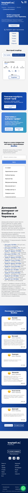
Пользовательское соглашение (6, 488)
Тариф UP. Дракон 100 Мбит (12, 251)
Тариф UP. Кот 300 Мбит (11, 276)
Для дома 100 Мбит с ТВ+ (12, 254)
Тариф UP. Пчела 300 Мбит (12, 266)
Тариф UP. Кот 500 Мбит (11, 279)
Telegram (14, 458)
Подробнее (14, 77)
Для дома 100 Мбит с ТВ (12, 248)
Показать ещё (8, 425)
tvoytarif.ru (7, 2)
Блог (2, 476)
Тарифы (3, 467)
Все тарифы (7, 55)
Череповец (5, 4)
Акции (16, 469)
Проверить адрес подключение (15, 29)
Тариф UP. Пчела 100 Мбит (12, 260)
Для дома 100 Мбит (10, 244)
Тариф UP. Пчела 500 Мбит (12, 273)
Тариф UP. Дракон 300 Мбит (12, 257)
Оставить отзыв (19, 425)
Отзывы (3, 469)
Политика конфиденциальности (19, 488)
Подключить (14, 25)
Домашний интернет (18, 55)
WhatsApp (10, 458)
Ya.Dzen (18, 458)
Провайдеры (18, 467)
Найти (14, 162)
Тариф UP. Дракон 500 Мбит (12, 263)
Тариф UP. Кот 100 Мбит (11, 269)
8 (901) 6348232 (15, 451)
